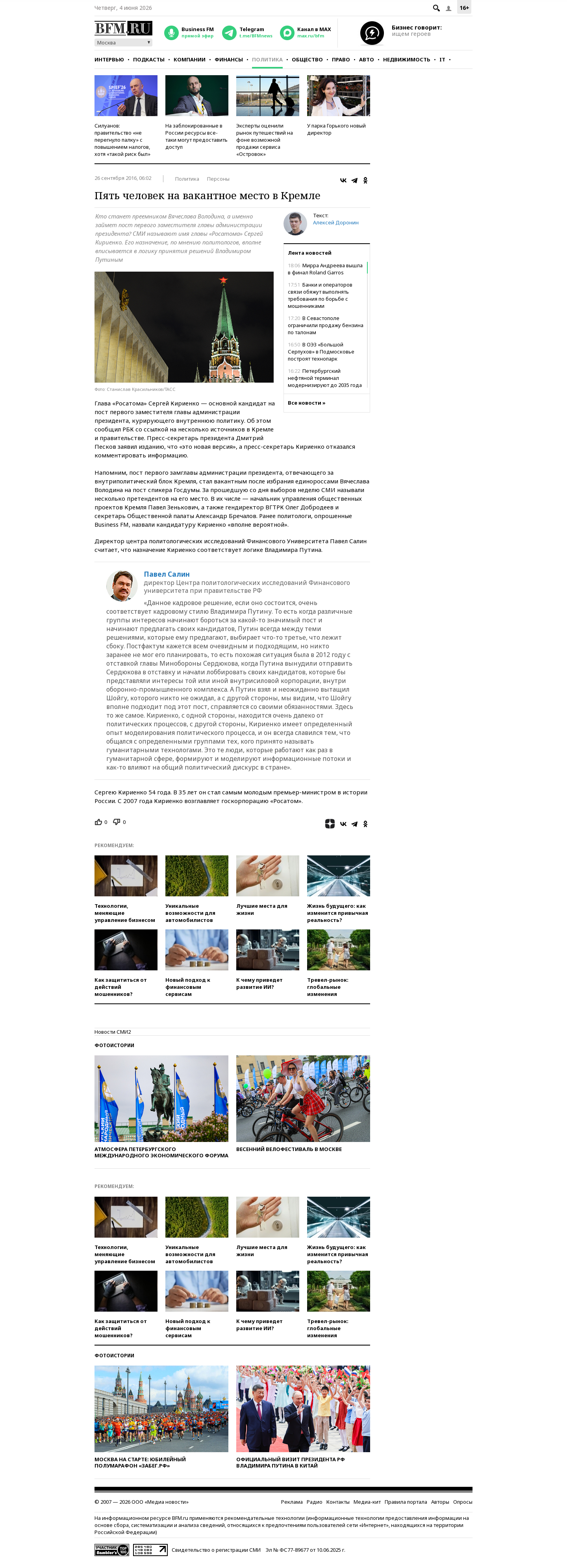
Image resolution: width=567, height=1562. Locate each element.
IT (442, 59)
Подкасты (149, 59)
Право (341, 59)
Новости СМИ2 (112, 1031)
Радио (314, 1501)
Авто (366, 59)
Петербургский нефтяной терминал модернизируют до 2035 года (325, 378)
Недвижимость (406, 59)
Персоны (218, 179)
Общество (307, 59)
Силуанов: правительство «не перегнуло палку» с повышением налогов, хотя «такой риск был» (122, 139)
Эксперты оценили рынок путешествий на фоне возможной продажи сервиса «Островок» (264, 139)
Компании (190, 59)
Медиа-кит (367, 1501)
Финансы (229, 59)
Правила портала (406, 1501)
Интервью (109, 59)
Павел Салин (167, 574)
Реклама (292, 1501)
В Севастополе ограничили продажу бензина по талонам (325, 325)
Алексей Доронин (336, 222)
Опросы (462, 1501)
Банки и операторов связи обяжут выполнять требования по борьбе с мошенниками (320, 295)
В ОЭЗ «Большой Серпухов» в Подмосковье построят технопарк (321, 351)
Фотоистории (114, 1045)
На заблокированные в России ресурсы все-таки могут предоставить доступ (196, 136)
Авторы (440, 1501)
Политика (267, 59)
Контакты (338, 1501)
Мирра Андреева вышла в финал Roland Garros (325, 269)
